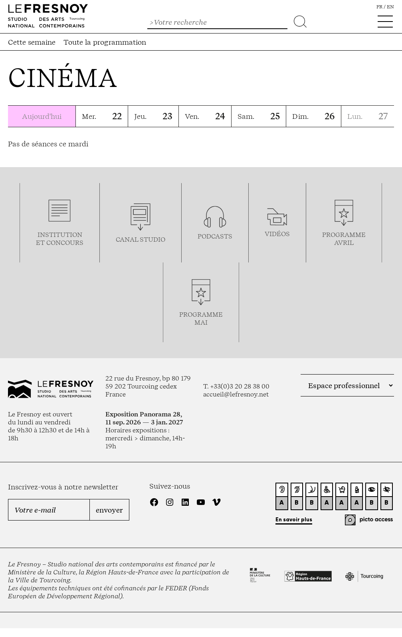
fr (379, 7)
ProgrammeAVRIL (344, 239)
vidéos (277, 234)
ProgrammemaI (201, 318)
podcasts (215, 236)
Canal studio (140, 239)
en (390, 7)
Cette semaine (31, 41)
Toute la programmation (104, 41)
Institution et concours (59, 239)
